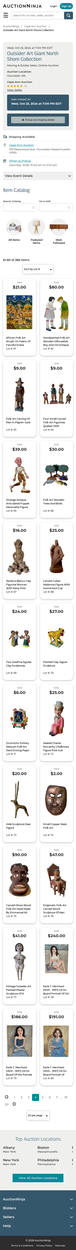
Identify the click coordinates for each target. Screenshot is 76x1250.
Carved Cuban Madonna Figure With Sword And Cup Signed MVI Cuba (56, 586)
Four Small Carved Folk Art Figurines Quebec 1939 (54, 422)
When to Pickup (20, 160)
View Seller (14, 90)
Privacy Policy (44, 1245)
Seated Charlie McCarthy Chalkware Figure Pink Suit (56, 747)
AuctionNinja (11, 26)
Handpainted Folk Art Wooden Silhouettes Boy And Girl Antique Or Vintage (56, 343)
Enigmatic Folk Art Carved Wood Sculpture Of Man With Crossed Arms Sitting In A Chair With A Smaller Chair (56, 914)
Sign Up (66, 6)
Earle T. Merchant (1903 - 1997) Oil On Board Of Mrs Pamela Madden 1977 (19, 1073)
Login (53, 6)
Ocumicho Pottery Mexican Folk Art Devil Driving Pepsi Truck (17, 748)
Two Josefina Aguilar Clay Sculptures (19, 663)
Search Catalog (12, 201)
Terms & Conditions (22, 1245)
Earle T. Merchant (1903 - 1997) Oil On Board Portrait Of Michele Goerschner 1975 (55, 1074)
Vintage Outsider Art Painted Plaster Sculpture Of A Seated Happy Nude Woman (18, 993)
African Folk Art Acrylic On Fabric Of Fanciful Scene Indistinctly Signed (18, 343)
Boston (43, 1148)
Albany (9, 1148)
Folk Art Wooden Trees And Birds (53, 501)
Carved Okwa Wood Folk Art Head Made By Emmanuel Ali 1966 (18, 911)
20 (6, 1104)
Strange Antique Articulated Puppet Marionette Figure (17, 503)
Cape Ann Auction (35, 26)
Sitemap (60, 1245)
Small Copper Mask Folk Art (55, 826)
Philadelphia (48, 1160)
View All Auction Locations (38, 1178)
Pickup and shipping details (38, 120)
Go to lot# (44, 201)
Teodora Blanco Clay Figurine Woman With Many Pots (18, 584)
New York (11, 1160)
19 (65, 1097)
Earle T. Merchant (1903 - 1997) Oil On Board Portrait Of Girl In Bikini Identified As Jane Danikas (56, 993)
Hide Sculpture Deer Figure (18, 826)
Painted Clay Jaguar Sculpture (55, 663)
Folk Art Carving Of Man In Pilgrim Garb (18, 420)
